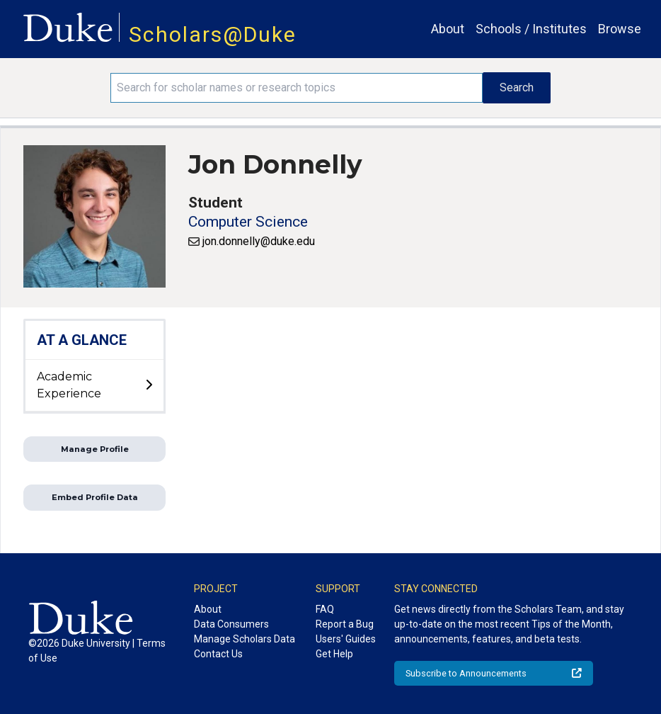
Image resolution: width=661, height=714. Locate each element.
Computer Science (248, 221)
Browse (619, 28)
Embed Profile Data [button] (95, 497)
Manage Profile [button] (95, 449)
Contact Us (218, 653)
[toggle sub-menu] (148, 385)
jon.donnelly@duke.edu (258, 241)
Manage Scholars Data (244, 639)
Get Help (334, 653)
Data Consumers (231, 624)
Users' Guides (346, 639)
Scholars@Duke (213, 34)
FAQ (325, 609)
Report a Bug (345, 624)
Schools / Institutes (531, 28)
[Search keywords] (296, 88)
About (447, 28)
